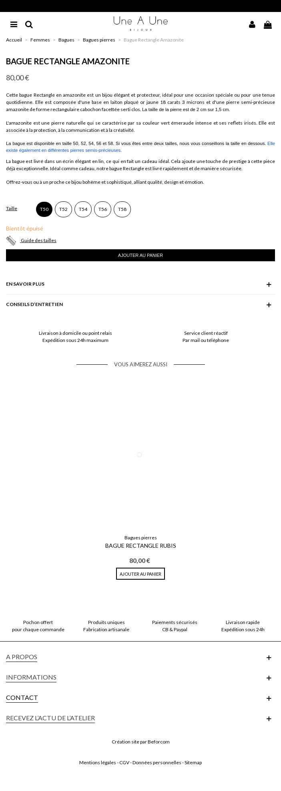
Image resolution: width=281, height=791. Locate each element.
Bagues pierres (140, 538)
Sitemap (193, 762)
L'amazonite (19, 123)
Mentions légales (97, 762)
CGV (124, 762)
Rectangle (44, 95)
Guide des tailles (38, 240)
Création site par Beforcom (141, 742)
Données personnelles (156, 762)
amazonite (74, 95)
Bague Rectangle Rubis (140, 545)
